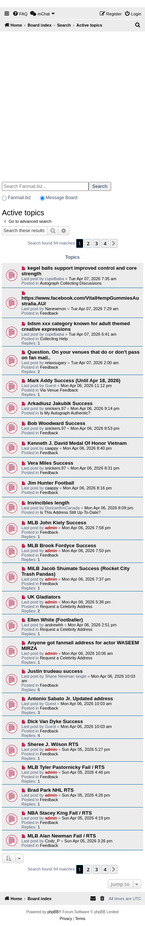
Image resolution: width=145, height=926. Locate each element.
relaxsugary (55, 362)
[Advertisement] (71, 103)
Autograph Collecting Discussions (71, 283)
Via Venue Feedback (59, 390)
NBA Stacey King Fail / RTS (59, 813)
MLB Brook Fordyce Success (61, 545)
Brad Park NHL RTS (50, 790)
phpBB (53, 912)
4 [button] (105, 243)
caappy (51, 448)
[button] (114, 243)
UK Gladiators (44, 597)
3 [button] (96, 243)
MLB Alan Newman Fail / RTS (61, 836)
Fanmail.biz (19, 197)
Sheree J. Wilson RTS (52, 744)
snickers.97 (55, 408)
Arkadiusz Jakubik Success (60, 403)
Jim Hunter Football (50, 483)
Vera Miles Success (50, 463)
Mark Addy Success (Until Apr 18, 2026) (74, 380)
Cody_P (52, 841)
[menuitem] (19, 13)
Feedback (49, 313)
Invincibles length (48, 503)
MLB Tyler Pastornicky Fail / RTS (66, 767)
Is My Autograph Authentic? (65, 413)
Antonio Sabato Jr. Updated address (70, 698)
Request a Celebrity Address (66, 606)
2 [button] (88, 243)
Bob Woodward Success (56, 423)
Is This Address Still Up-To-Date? (70, 512)
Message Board (61, 197)
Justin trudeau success (55, 671)
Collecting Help (54, 338)
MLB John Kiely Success (56, 522)
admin (51, 527)
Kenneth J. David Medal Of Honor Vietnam (77, 443)
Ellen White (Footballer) (55, 620)
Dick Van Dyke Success (55, 721)
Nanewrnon (55, 308)
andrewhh (54, 625)
